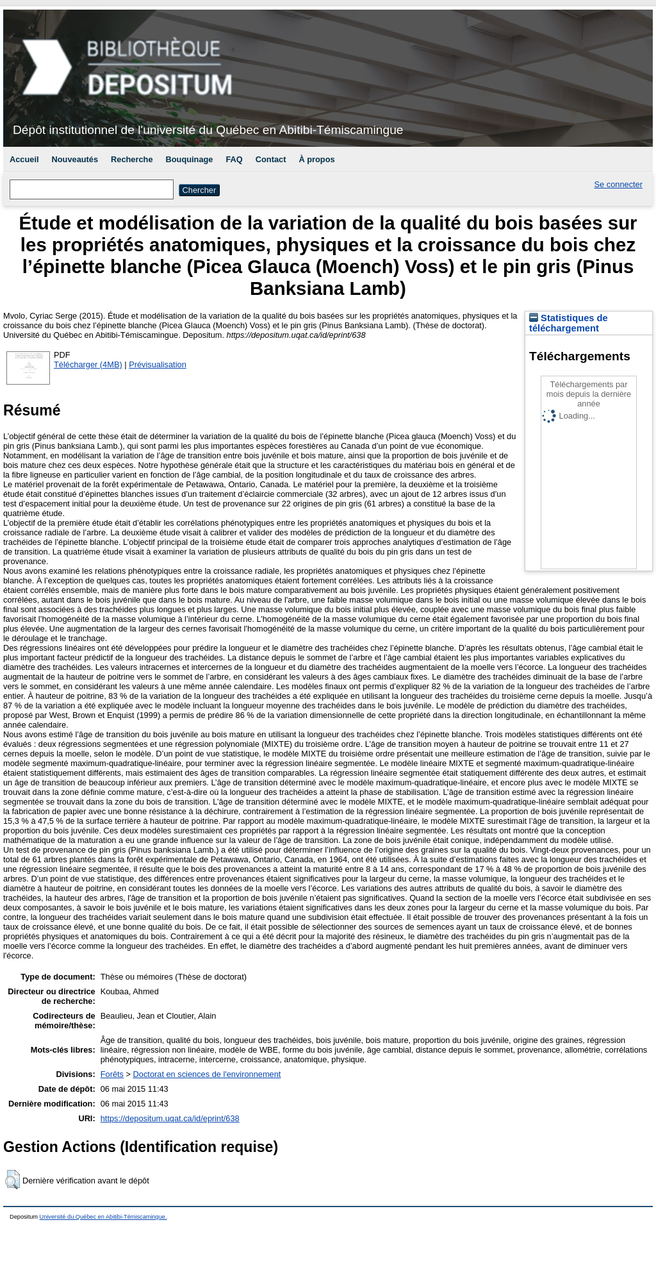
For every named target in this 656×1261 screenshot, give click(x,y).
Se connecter (618, 184)
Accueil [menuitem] (24, 159)
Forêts (112, 1074)
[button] (12, 1179)
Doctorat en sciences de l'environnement (207, 1074)
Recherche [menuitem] (131, 159)
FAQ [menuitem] (234, 159)
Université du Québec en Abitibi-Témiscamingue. (103, 1217)
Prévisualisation (157, 364)
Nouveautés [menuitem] (75, 159)
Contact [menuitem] (271, 159)
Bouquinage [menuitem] (189, 159)
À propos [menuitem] (316, 159)
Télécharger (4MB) (88, 364)
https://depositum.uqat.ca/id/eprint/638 (170, 1118)
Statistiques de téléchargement (568, 323)
